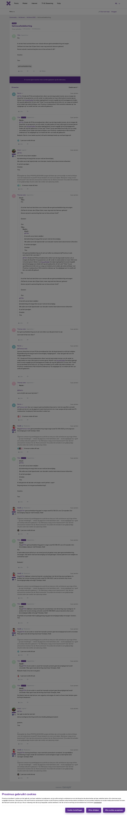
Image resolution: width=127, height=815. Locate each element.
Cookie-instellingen (74, 810)
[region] (63, 803)
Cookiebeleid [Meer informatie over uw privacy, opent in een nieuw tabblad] (98, 802)
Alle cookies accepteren (114, 810)
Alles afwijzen (93, 810)
